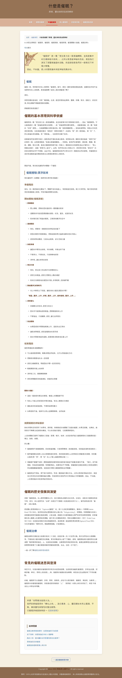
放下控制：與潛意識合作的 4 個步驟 (40, 634)
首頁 (30, 22)
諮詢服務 (53, 610)
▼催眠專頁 (52, 22)
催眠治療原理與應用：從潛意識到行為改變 (42, 631)
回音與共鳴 (75, 22)
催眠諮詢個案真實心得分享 (37, 645)
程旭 (26, 47)
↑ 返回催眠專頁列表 (61, 660)
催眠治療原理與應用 (41, 550)
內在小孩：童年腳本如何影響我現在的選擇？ (43, 638)
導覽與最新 (40, 22)
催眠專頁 (34, 37)
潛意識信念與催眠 (33, 641)
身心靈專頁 (63, 22)
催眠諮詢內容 (88, 22)
